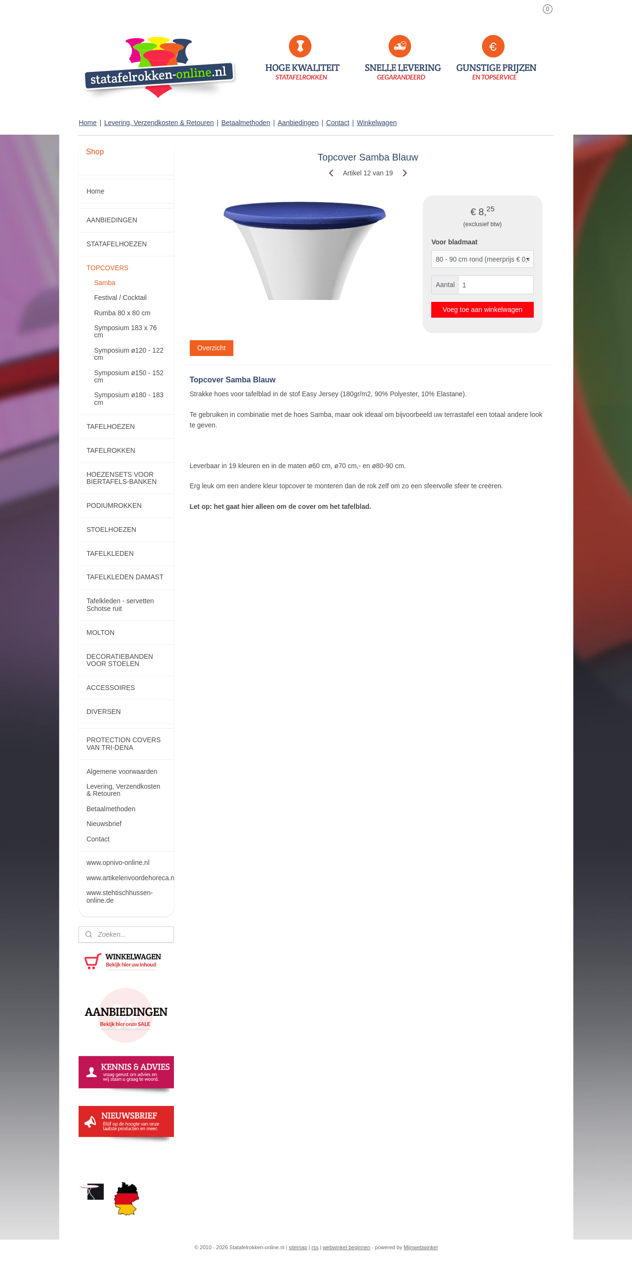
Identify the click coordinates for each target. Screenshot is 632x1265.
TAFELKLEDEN (110, 553)
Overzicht (211, 348)
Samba (104, 283)
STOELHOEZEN (111, 529)
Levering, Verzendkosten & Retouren (159, 122)
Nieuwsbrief (103, 824)
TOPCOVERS (107, 268)
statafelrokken (104, 1158)
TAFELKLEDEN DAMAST (124, 577)
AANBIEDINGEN (111, 220)
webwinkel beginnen (346, 1247)
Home (87, 122)
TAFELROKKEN (110, 450)
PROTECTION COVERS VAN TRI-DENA (123, 743)
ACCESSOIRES (110, 687)
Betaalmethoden (245, 122)
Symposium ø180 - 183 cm (128, 398)
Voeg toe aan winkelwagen (482, 309)
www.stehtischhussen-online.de (119, 896)
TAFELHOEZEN (110, 426)
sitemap (298, 1247)
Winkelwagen (377, 122)
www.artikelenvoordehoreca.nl (129, 878)
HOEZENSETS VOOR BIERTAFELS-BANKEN (121, 478)
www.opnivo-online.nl (117, 862)
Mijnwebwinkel (420, 1247)
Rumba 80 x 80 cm (122, 313)
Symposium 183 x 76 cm (125, 331)
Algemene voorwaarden (121, 771)
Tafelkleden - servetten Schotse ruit (120, 604)
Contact (337, 122)
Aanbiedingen (298, 122)
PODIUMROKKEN (113, 505)
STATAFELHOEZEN (116, 244)
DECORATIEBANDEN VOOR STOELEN (119, 660)
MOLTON (100, 632)
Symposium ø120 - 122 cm (128, 353)
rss (315, 1247)
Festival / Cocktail (120, 297)
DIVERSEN (103, 711)
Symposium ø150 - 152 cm (128, 376)
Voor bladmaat (454, 242)
